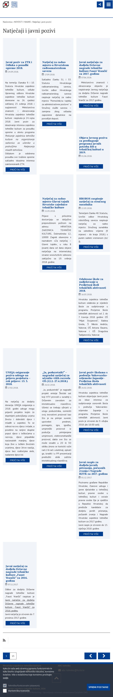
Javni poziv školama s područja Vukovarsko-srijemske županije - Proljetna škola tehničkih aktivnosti (93, 378)
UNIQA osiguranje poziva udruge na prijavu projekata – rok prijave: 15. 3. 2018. (18, 378)
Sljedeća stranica (104, 656)
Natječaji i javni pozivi (42, 22)
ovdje (5, 677)
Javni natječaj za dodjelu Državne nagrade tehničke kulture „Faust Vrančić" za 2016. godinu (17, 573)
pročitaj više (17, 169)
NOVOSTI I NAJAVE (22, 22)
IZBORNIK (108, 4)
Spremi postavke (98, 687)
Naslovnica (7, 22)
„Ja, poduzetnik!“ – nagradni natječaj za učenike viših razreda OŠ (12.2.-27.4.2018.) (56, 377)
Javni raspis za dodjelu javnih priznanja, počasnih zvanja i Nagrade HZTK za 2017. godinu (93, 467)
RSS (4, 640)
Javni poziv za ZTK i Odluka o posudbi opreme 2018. (19, 65)
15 (13, 655)
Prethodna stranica (90, 656)
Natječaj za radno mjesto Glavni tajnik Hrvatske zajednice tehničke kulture (55, 203)
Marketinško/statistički (19, 690)
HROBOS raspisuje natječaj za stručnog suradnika (92, 201)
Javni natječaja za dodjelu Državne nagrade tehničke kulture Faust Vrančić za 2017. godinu (93, 67)
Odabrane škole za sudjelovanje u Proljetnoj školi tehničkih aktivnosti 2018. (92, 284)
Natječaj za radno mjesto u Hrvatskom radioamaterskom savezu (55, 66)
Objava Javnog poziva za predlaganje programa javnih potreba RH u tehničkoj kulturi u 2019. (93, 145)
